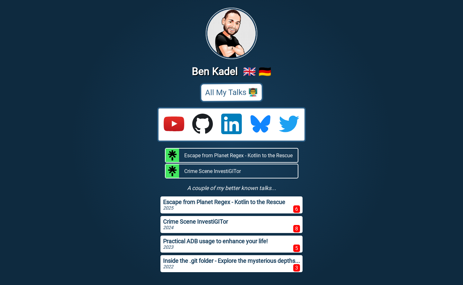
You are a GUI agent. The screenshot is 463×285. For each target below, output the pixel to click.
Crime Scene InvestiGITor (203, 171)
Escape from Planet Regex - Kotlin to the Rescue (229, 155)
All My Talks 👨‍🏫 (231, 92)
